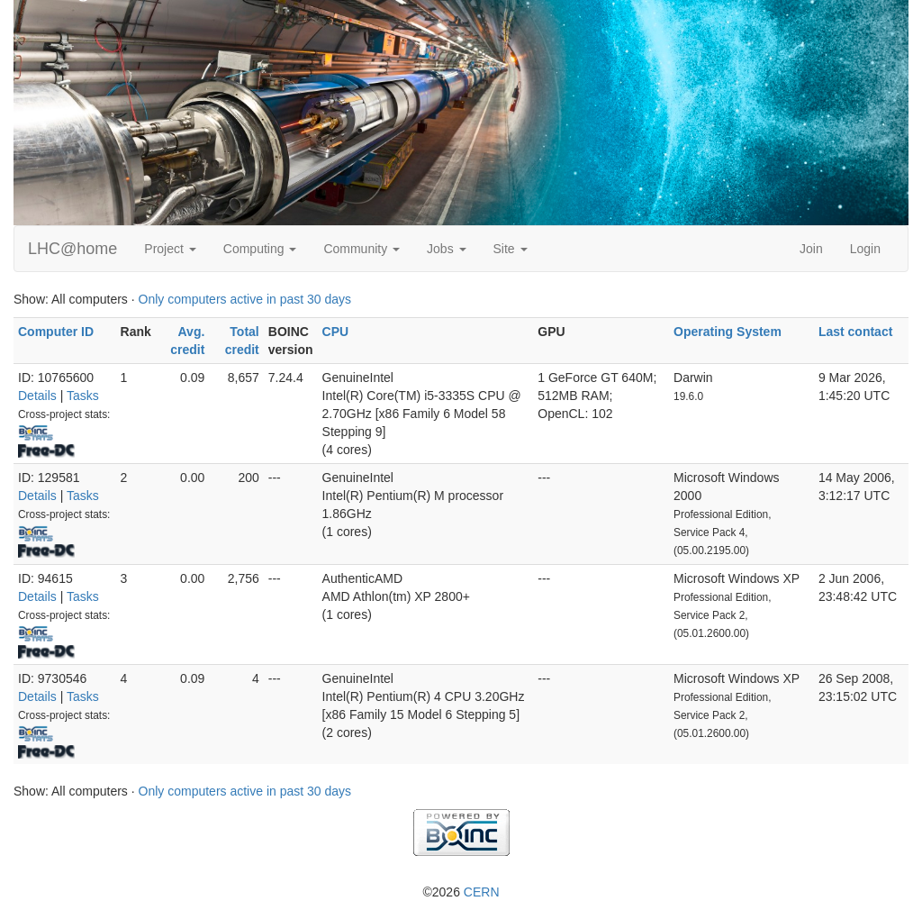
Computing (260, 248)
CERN (482, 892)
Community (361, 248)
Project (169, 248)
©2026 (460, 892)
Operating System (727, 331)
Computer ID (56, 331)
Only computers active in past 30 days (245, 299)
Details (37, 395)
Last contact (855, 331)
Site (510, 248)
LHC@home (72, 249)
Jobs (446, 248)
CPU (335, 331)
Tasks (83, 395)
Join (811, 248)
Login (865, 248)
